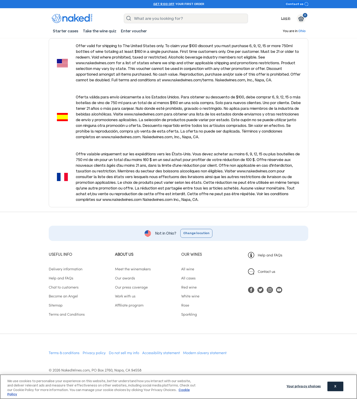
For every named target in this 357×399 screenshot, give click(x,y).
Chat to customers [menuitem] (64, 286)
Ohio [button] (302, 31)
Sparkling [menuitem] (189, 314)
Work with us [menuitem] (125, 295)
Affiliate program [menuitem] (129, 304)
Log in (285, 18)
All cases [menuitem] (188, 277)
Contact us (297, 4)
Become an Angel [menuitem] (63, 295)
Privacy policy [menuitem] (94, 352)
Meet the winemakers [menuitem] (133, 268)
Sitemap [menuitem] (56, 304)
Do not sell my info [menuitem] (124, 352)
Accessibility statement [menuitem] (161, 352)
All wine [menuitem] (187, 268)
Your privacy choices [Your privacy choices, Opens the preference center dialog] (304, 386)
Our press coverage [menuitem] (131, 286)
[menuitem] (65, 31)
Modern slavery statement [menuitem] (205, 352)
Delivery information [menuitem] (65, 268)
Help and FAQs (270, 254)
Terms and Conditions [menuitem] (67, 314)
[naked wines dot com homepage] (71, 18)
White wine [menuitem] (190, 295)
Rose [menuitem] (185, 304)
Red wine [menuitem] (189, 286)
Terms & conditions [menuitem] (64, 352)
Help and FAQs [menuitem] (61, 277)
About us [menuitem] (124, 254)
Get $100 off (163, 4)
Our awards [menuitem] (125, 277)
